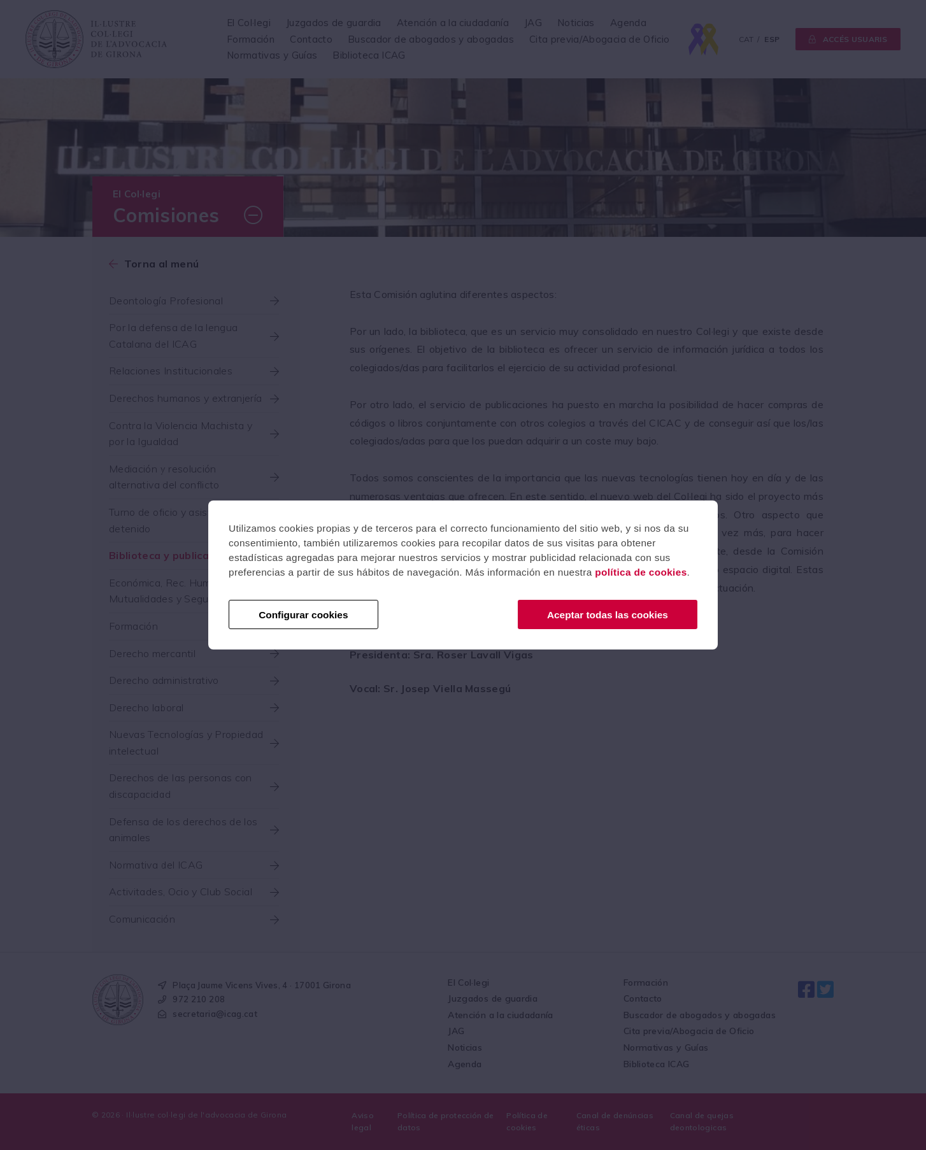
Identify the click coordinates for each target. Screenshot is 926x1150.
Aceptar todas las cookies (607, 614)
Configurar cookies (303, 614)
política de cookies (641, 572)
